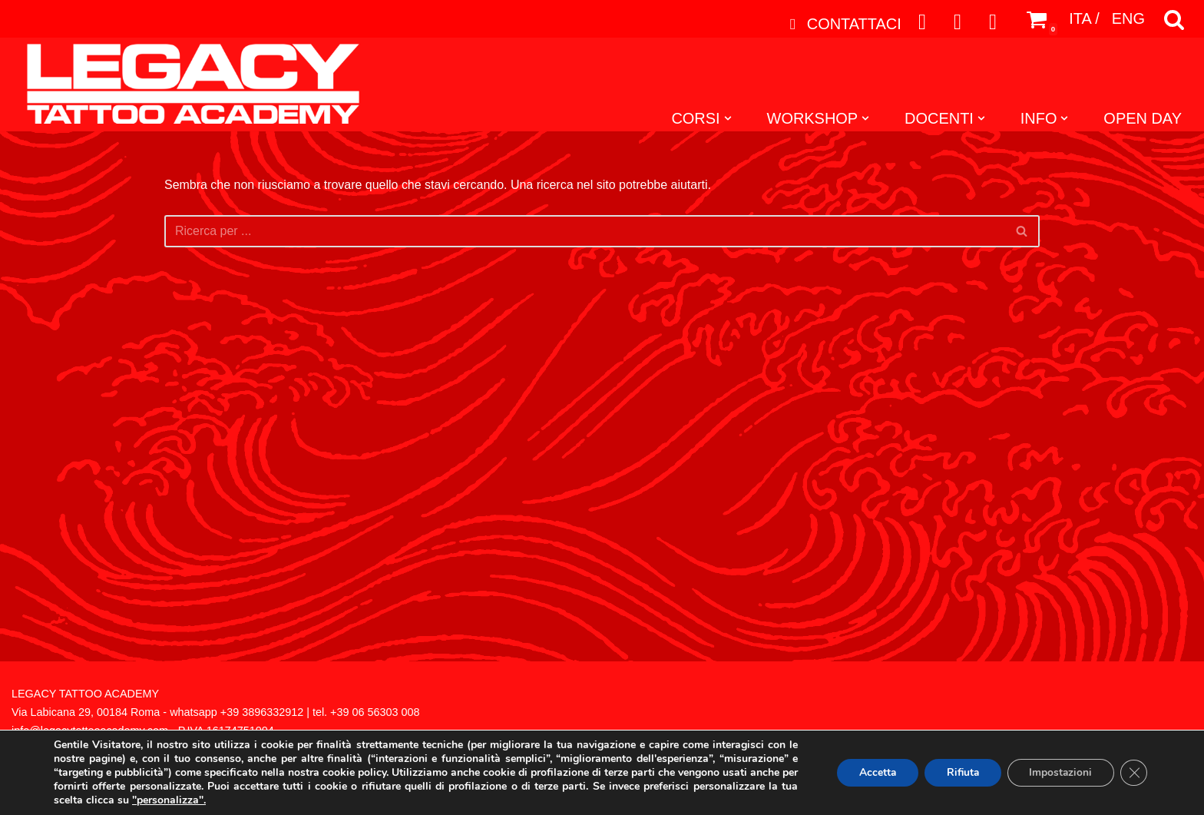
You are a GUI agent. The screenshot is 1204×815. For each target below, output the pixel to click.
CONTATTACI (842, 23)
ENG (1128, 19)
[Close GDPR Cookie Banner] (1133, 773)
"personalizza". (188, 800)
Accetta (869, 772)
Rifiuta (957, 772)
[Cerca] (1174, 19)
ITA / (1084, 19)
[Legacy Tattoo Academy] (185, 84)
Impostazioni (1058, 772)
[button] (726, 118)
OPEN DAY (1142, 119)
